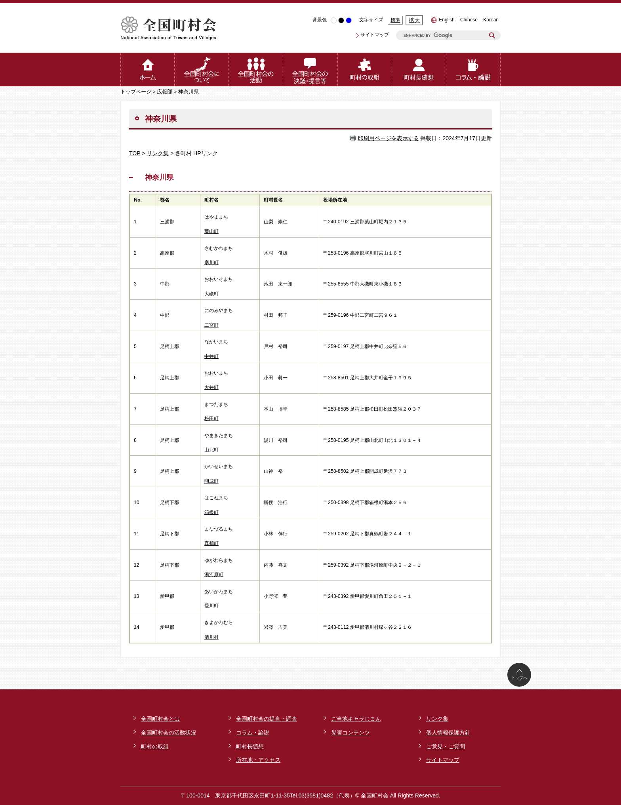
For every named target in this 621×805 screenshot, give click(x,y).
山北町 (211, 450)
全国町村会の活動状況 (168, 732)
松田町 (211, 418)
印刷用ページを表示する (388, 138)
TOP (134, 153)
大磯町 (211, 294)
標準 (395, 20)
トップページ (135, 92)
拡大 (414, 20)
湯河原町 (213, 574)
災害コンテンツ (350, 732)
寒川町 (211, 262)
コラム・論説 (252, 732)
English (446, 20)
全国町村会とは (160, 719)
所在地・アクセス (258, 760)
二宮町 (211, 325)
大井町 (211, 387)
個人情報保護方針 (448, 732)
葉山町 (211, 231)
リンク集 (158, 153)
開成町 (211, 481)
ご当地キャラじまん (356, 719)
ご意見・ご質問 (445, 746)
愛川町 (211, 606)
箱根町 (211, 512)
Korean (491, 20)
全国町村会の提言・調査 (266, 719)
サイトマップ (374, 35)
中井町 (211, 356)
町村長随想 (250, 746)
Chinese (469, 20)
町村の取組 (155, 746)
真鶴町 (211, 543)
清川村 (211, 637)
